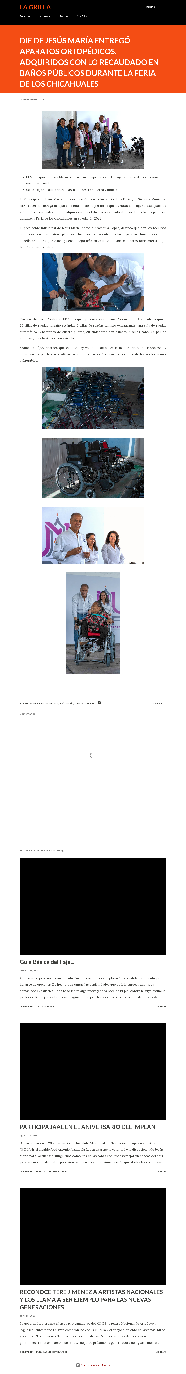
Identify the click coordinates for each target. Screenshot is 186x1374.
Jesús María (66, 703)
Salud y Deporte (84, 703)
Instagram (44, 16)
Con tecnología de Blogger (93, 1365)
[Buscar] (150, 7)
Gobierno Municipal (45, 703)
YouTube (82, 16)
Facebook (25, 16)
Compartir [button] (155, 703)
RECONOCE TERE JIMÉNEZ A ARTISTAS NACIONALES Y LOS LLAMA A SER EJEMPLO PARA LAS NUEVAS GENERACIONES (91, 1299)
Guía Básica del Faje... (47, 961)
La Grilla (35, 7)
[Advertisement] (93, 821)
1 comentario (45, 1006)
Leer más (161, 1006)
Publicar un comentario (51, 1171)
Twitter (64, 16)
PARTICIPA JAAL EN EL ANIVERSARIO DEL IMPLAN (88, 1126)
